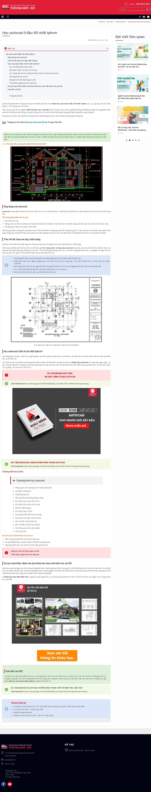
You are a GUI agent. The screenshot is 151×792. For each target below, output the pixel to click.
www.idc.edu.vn (26, 712)
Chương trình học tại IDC (18, 76)
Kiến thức (110, 22)
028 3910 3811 (79, 751)
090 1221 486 (9, 764)
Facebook (3, 784)
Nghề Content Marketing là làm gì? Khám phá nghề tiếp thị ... (131, 97)
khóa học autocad (32, 554)
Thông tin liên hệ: (15, 96)
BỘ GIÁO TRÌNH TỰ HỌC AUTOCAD (23, 70)
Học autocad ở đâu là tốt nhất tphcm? (24, 64)
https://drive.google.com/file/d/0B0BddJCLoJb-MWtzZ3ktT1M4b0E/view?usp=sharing (56, 383)
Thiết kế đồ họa (120, 22)
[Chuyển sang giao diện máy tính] (8, 17)
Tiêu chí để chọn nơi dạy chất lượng (22, 60)
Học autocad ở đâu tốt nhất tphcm (29, 33)
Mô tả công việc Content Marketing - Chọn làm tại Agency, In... (128, 128)
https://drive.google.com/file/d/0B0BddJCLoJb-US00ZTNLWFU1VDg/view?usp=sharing (56, 466)
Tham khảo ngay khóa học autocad (22, 83)
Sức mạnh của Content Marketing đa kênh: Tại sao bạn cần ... (129, 65)
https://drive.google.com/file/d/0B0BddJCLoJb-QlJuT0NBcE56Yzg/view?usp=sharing (55, 691)
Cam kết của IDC (14, 89)
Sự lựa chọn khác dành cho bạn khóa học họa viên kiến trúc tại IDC (35, 86)
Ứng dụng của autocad (17, 57)
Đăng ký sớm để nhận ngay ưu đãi (22, 80)
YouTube (9, 784)
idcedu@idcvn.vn (10, 760)
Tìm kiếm (147, 9)
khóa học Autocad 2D (34, 122)
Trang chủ (101, 22)
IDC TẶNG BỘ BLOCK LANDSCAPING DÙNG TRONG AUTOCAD (34, 73)
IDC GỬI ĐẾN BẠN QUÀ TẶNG (21, 67)
